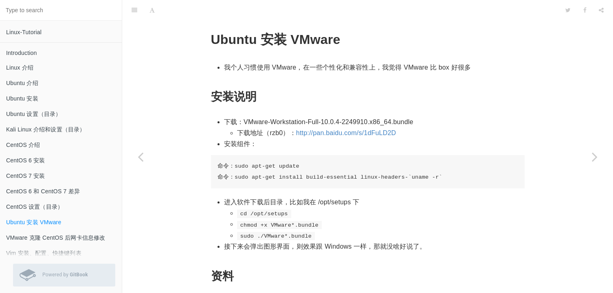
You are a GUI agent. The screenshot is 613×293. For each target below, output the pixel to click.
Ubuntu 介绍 (22, 83)
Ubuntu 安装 (22, 98)
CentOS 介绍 (23, 145)
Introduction (21, 53)
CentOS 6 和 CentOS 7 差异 (43, 191)
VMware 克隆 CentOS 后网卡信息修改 (55, 237)
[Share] (601, 10)
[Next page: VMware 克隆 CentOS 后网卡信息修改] (594, 156)
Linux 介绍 (19, 67)
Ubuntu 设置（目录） (34, 114)
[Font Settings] (152, 10)
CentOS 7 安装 (25, 176)
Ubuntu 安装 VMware (33, 222)
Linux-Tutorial (24, 32)
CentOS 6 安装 (25, 160)
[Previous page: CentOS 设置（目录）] (140, 156)
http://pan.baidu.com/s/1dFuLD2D (346, 132)
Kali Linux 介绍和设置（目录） (46, 129)
